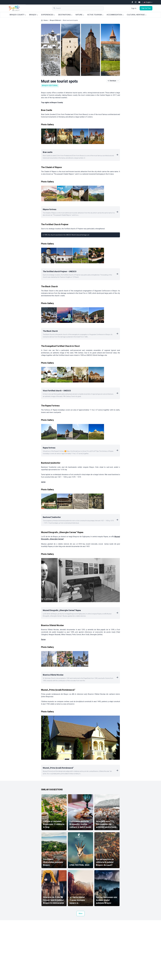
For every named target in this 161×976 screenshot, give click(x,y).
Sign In (133, 8)
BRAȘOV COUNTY (18, 15)
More (80, 913)
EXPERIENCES (48, 15)
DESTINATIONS (65, 15)
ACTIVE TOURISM (95, 15)
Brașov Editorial (55, 20)
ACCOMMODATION (115, 15)
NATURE (80, 15)
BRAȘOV (33, 15)
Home (46, 20)
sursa (43, 482)
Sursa (43, 639)
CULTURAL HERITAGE (136, 15)
